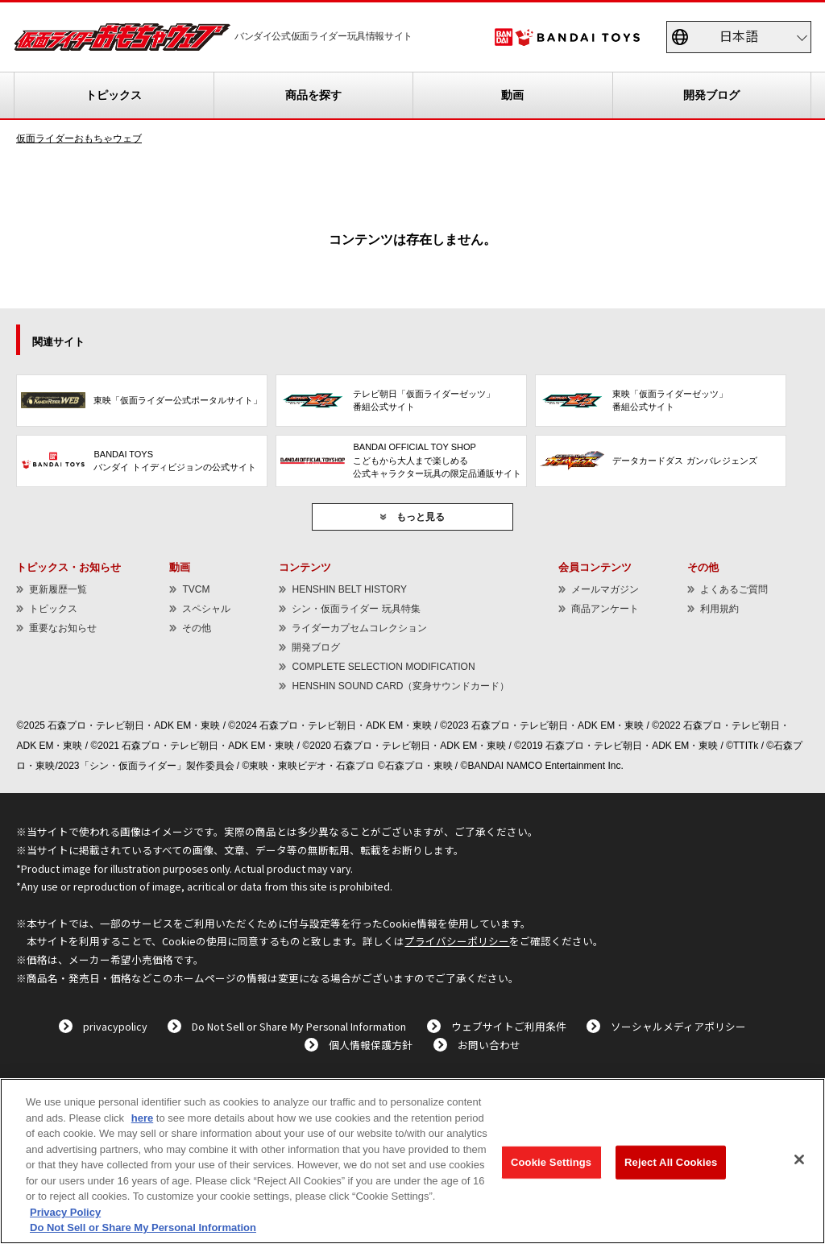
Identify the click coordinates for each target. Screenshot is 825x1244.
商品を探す (313, 95)
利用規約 (719, 608)
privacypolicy (115, 1026)
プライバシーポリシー (456, 940)
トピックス (113, 95)
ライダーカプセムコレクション (359, 628)
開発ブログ (711, 95)
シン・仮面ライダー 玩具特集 (356, 608)
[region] (412, 1161)
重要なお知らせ (63, 628)
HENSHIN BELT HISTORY (349, 589)
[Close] (799, 1159)
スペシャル (206, 608)
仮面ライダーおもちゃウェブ (79, 138)
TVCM (195, 589)
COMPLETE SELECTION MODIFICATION (383, 666)
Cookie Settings (551, 1162)
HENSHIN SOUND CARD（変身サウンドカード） (400, 686)
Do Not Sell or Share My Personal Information (299, 1026)
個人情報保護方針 (370, 1044)
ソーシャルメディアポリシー (678, 1026)
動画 (512, 95)
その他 (196, 628)
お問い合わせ (489, 1044)
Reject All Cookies (670, 1162)
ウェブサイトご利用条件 (508, 1026)
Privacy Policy (65, 1212)
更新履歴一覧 (58, 589)
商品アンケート (605, 608)
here (142, 1118)
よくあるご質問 (734, 589)
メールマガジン (605, 589)
